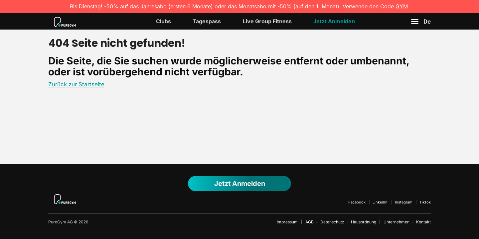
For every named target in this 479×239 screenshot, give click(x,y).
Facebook (357, 202)
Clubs (163, 21)
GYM (402, 6)
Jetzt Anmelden (334, 21)
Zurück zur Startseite (76, 84)
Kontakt (423, 221)
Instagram (403, 202)
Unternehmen (396, 221)
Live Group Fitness (267, 21)
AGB (309, 221)
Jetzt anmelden (239, 184)
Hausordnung (363, 221)
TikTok (425, 202)
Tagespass (207, 21)
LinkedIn (380, 202)
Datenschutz (332, 221)
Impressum (287, 221)
